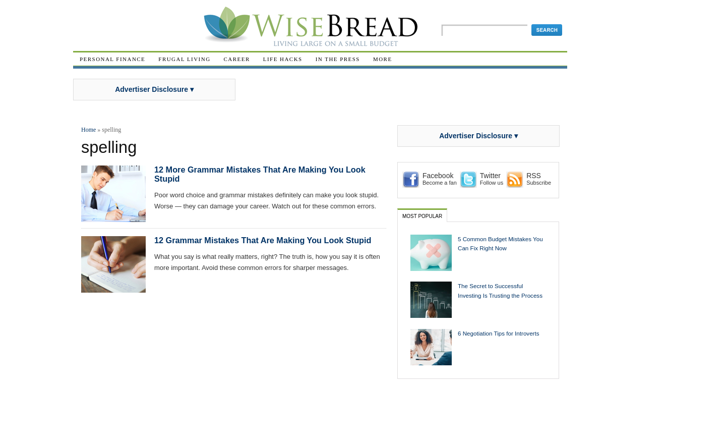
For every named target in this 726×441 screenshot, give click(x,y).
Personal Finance (112, 59)
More (382, 59)
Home (88, 129)
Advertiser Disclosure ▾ (154, 89)
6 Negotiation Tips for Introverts (498, 333)
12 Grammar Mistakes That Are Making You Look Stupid (262, 240)
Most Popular (422, 216)
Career (237, 59)
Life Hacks (282, 59)
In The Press (338, 59)
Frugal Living (184, 59)
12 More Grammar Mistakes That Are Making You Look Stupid (260, 174)
